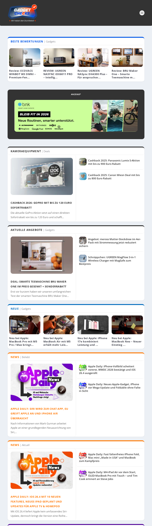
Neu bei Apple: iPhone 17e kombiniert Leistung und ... (92, 341)
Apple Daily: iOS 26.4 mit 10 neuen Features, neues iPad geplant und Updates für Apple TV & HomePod (36, 501)
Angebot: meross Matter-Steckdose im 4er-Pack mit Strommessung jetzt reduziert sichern (110, 242)
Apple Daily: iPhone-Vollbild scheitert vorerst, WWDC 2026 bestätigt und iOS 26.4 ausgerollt (107, 370)
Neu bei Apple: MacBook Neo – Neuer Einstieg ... (127, 341)
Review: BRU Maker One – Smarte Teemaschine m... (125, 74)
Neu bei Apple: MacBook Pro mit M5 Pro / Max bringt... (23, 341)
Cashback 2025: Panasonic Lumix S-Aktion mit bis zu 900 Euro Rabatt (114, 162)
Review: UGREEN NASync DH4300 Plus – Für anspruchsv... (92, 74)
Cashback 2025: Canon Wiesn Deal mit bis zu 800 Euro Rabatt (114, 176)
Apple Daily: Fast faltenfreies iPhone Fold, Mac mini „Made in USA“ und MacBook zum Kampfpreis (109, 457)
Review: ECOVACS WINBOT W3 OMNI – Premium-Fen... (22, 74)
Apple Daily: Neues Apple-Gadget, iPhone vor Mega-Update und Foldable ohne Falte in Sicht (109, 387)
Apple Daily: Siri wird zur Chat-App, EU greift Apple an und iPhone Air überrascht (39, 413)
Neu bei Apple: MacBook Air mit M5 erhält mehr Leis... (57, 341)
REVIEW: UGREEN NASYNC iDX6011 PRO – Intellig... (58, 74)
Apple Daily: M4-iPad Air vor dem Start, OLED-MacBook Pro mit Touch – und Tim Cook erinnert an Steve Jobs (108, 475)
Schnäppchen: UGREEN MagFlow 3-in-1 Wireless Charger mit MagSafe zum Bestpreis (107, 260)
